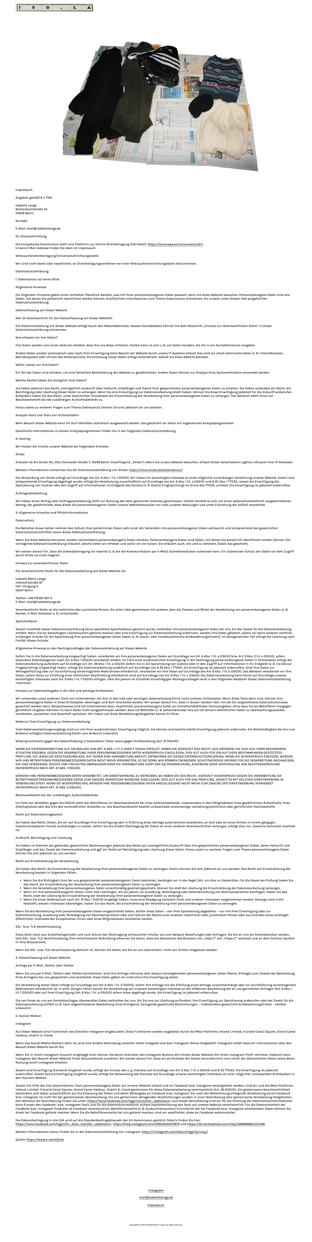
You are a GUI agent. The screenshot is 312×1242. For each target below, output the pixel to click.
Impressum (155, 1205)
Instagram (156, 1190)
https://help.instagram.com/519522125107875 (146, 1124)
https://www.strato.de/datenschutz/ (155, 470)
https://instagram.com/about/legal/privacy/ (175, 1132)
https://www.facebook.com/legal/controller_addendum (128, 1101)
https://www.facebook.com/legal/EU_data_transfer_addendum (63, 1124)
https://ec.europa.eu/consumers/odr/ (175, 244)
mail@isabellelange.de (156, 1197)
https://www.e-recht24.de (45, 1139)
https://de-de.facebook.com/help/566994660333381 (226, 1124)
